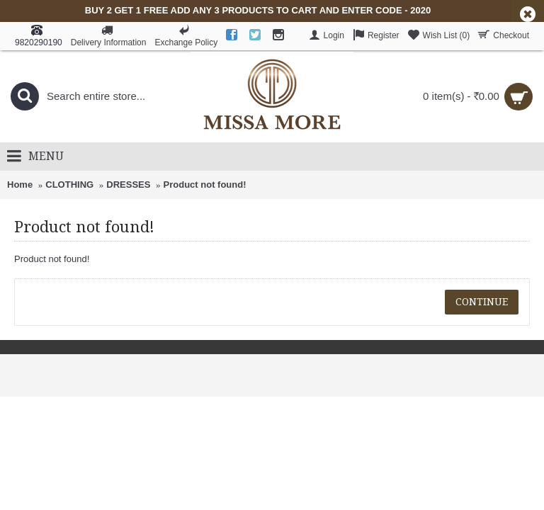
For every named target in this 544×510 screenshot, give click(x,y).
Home (20, 184)
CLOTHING (69, 184)
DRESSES (128, 184)
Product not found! (205, 184)
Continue (481, 301)
